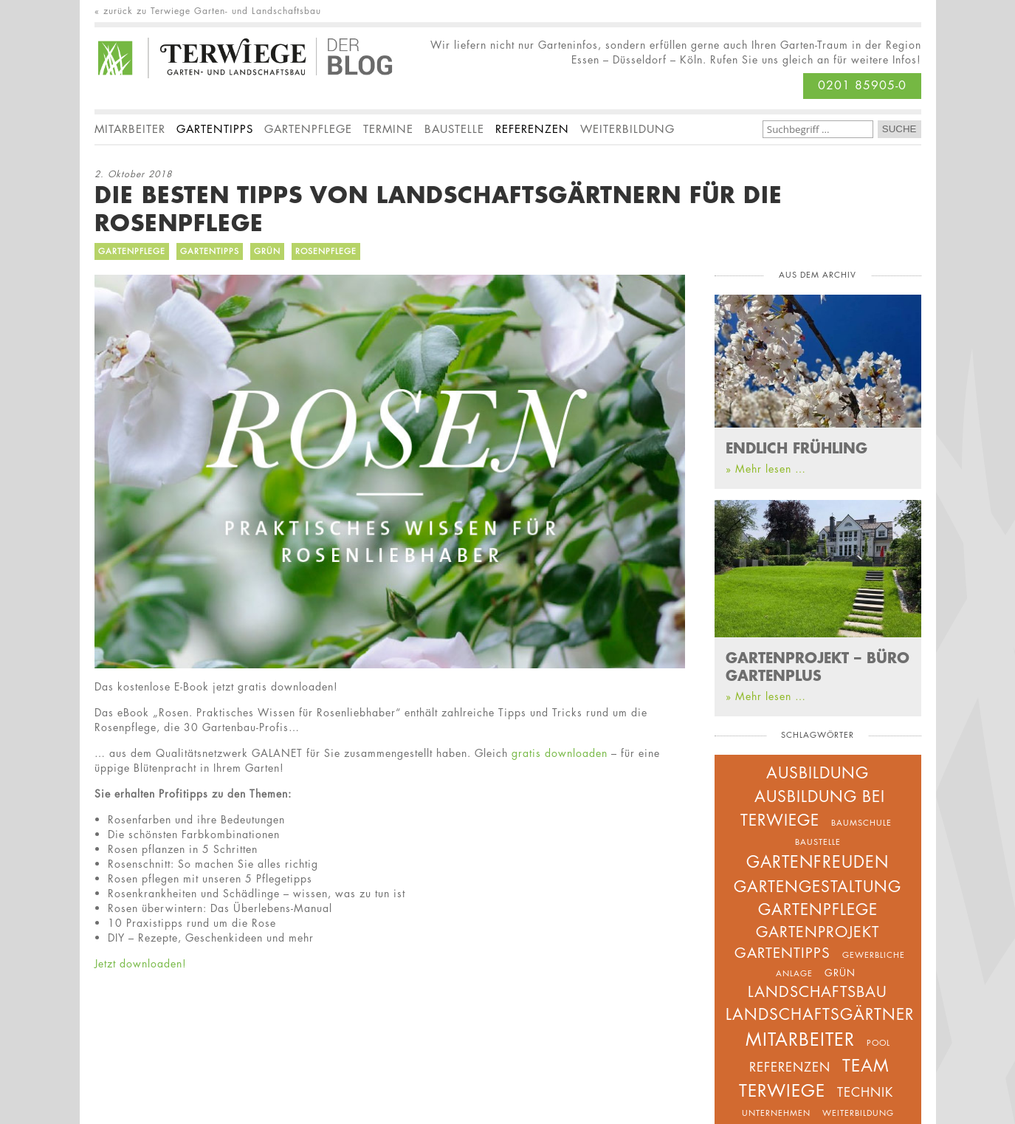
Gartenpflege (131, 250)
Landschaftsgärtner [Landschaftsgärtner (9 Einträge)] (820, 1014)
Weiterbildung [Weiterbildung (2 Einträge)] (858, 1112)
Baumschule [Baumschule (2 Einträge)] (861, 822)
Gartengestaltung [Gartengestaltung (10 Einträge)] (817, 887)
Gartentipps (209, 250)
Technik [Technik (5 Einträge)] (865, 1092)
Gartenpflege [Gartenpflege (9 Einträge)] (818, 909)
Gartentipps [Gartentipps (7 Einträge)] (782, 953)
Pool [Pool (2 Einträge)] (878, 1042)
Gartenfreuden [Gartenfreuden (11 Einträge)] (817, 861)
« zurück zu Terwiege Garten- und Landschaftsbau (207, 11)
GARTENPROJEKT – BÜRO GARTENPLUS (817, 666)
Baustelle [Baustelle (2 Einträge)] (818, 841)
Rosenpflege (326, 250)
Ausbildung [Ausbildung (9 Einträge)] (817, 773)
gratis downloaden (560, 753)
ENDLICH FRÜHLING (796, 447)
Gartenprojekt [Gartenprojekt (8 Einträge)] (817, 932)
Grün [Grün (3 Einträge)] (840, 972)
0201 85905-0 (862, 85)
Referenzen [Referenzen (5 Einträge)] (789, 1067)
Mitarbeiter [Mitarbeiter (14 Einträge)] (800, 1039)
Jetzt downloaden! (140, 963)
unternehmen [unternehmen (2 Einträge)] (776, 1112)
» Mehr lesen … (766, 469)
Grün (267, 250)
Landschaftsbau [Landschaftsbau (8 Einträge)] (817, 991)
